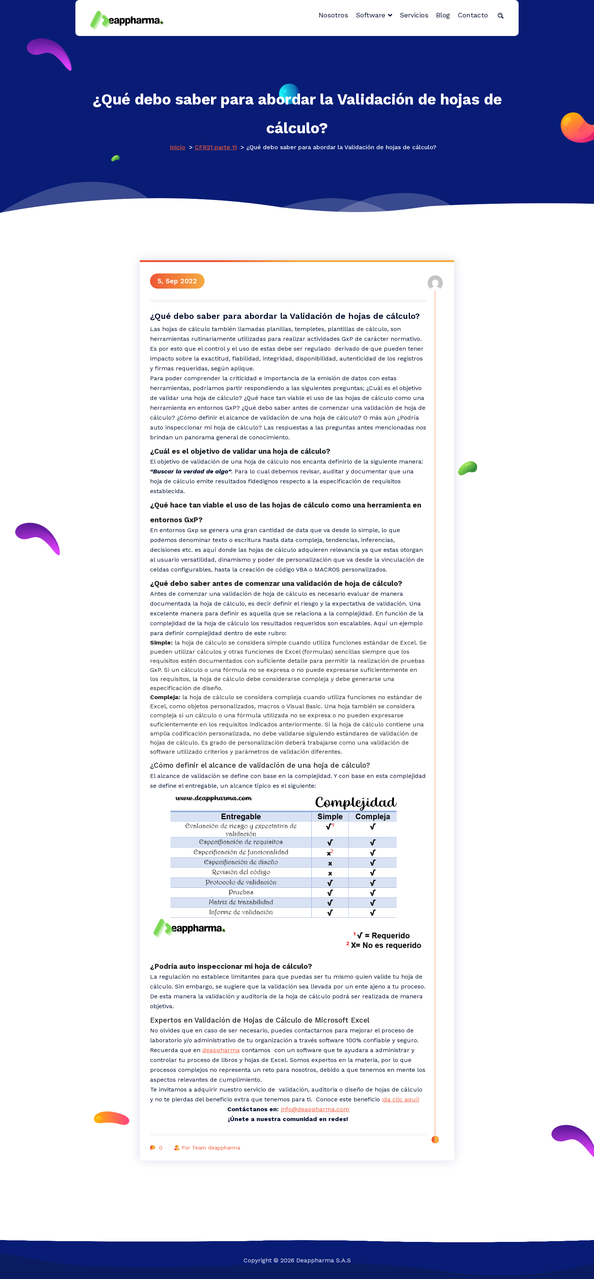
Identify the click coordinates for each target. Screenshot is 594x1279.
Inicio (177, 147)
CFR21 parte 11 (216, 147)
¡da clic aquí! (401, 1097)
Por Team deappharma (210, 1146)
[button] (500, 15)
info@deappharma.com (314, 1107)
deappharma (222, 1048)
